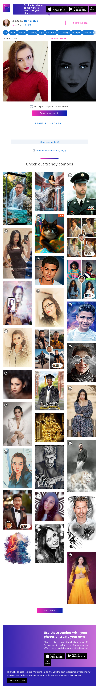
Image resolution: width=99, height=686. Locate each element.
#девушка (88, 32)
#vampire (76, 32)
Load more (49, 610)
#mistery (32, 32)
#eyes (13, 32)
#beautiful (51, 32)
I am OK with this (17, 680)
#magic (22, 32)
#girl (41, 32)
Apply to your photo (49, 113)
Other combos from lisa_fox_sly (49, 150)
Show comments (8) (49, 142)
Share (81, 22)
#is (5, 32)
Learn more (75, 675)
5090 (28, 24)
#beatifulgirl (64, 32)
